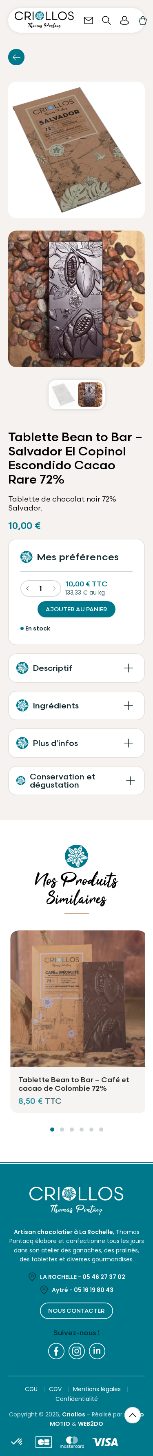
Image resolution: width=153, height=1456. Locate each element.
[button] (76, 668)
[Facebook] (56, 1351)
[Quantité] (40, 588)
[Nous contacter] (88, 20)
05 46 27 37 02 (103, 1277)
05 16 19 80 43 (93, 1290)
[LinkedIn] (97, 1351)
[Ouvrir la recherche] (106, 20)
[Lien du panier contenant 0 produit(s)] (142, 20)
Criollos (73, 1414)
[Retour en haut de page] (132, 1415)
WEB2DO (90, 1423)
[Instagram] (77, 1351)
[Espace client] (124, 20)
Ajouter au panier (76, 609)
